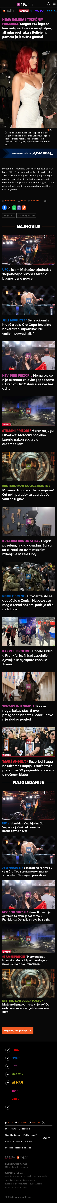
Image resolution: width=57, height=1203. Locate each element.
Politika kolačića (30, 1135)
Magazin (17, 1074)
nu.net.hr (9, 1187)
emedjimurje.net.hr (13, 1176)
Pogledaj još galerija (18, 1030)
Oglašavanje (24, 1128)
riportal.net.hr (28, 1179)
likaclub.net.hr (20, 1187)
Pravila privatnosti (13, 1141)
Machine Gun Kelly (26, 215)
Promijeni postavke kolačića (18, 1147)
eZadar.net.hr (36, 1183)
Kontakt (28, 1141)
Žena (15, 1091)
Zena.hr (15, 1167)
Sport (16, 1058)
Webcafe (17, 1082)
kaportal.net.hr (40, 1176)
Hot (14, 1066)
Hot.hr (35, 201)
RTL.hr (8, 1167)
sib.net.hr (28, 1176)
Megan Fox (9, 215)
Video (15, 1099)
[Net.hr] (23, 1157)
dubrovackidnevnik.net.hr (16, 1183)
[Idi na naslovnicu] (26, 7)
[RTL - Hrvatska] (10, 1157)
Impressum (10, 1128)
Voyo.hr (24, 1167)
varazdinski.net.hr (13, 1179)
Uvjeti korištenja (12, 1135)
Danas (16, 1050)
